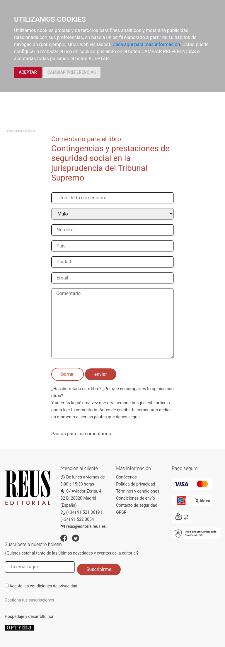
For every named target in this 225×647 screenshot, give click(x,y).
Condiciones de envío (135, 498)
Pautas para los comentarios (81, 434)
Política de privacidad (135, 484)
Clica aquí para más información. (146, 44)
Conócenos (126, 477)
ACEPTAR (28, 72)
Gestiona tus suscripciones (29, 600)
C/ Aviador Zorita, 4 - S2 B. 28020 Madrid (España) (81, 498)
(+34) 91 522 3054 (77, 519)
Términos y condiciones (137, 491)
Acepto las (43, 586)
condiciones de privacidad (53, 586)
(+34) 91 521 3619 (80, 512)
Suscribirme (98, 569)
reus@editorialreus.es (83, 526)
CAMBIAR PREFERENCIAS (71, 72)
